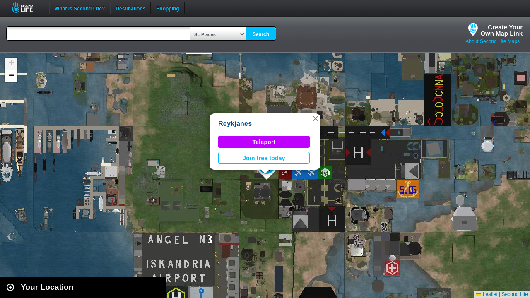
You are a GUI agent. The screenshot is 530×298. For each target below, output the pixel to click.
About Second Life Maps (492, 41)
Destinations (130, 8)
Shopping (167, 8)
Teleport (264, 142)
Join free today (264, 158)
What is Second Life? (80, 8)
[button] (315, 118)
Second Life (27, 7)
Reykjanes (235, 123)
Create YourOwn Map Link (501, 30)
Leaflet (486, 294)
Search (261, 34)
